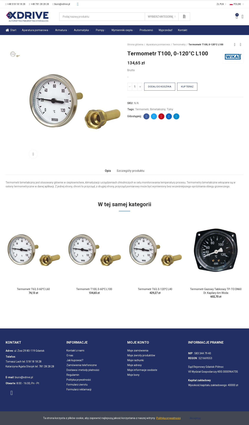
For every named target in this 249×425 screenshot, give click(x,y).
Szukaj (184, 16)
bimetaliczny (157, 109)
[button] (15, 4)
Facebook (146, 116)
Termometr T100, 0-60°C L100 (94, 289)
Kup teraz (187, 86)
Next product (240, 44)
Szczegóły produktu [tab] (130, 171)
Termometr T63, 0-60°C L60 (33, 289)
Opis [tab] (108, 171)
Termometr (142, 109)
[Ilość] (134, 87)
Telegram (176, 116)
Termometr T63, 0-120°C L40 (155, 289)
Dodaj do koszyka (159, 86)
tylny (170, 109)
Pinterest (161, 116)
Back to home (236, 44)
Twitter (154, 116)
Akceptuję (195, 418)
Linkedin (169, 116)
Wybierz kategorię (160, 16)
